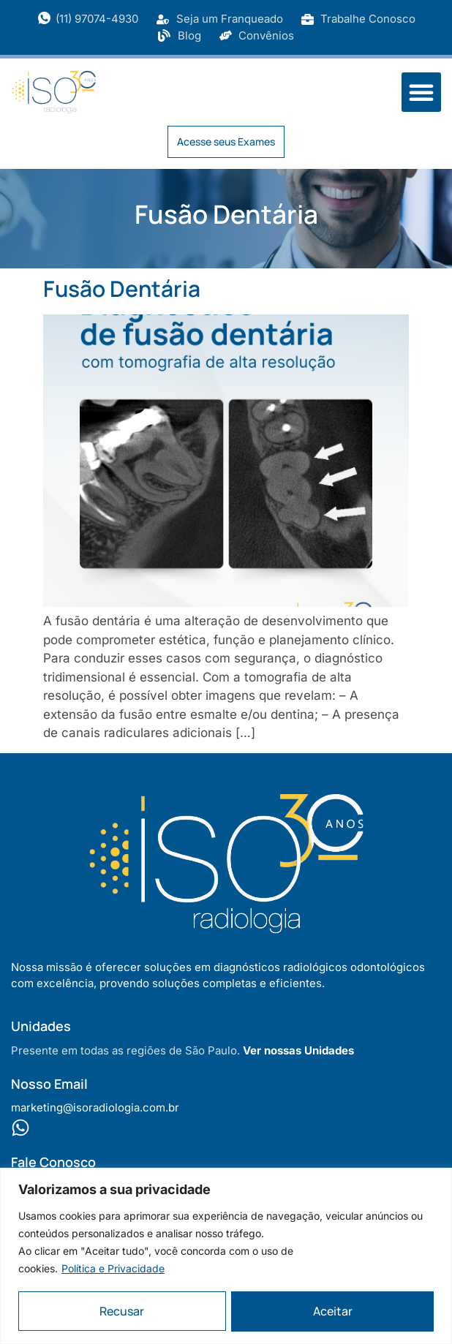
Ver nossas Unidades (298, 1050)
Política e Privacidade (113, 1267)
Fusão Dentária (121, 288)
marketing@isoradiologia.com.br (95, 1107)
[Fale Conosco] (20, 1127)
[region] (226, 1255)
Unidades (41, 1026)
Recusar (121, 1311)
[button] (421, 92)
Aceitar (333, 1311)
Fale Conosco (53, 1162)
